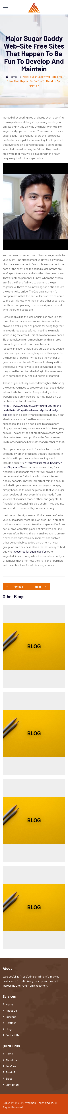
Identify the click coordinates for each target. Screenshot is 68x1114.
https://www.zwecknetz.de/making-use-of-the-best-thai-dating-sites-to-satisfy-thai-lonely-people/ (32, 410)
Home (11, 76)
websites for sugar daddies (30, 551)
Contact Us (12, 1035)
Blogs (9, 1029)
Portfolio (11, 1022)
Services (11, 1016)
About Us (11, 1010)
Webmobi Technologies (39, 1102)
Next (40, 586)
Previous (16, 586)
